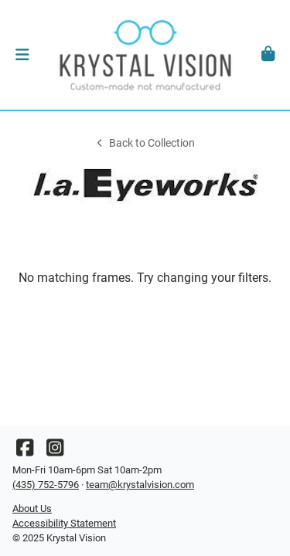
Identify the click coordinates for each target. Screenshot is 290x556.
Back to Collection (144, 143)
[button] (22, 55)
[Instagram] (55, 451)
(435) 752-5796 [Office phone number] (45, 484)
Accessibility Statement (64, 523)
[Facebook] (24, 451)
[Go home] (145, 55)
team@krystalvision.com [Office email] (140, 484)
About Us (32, 508)
